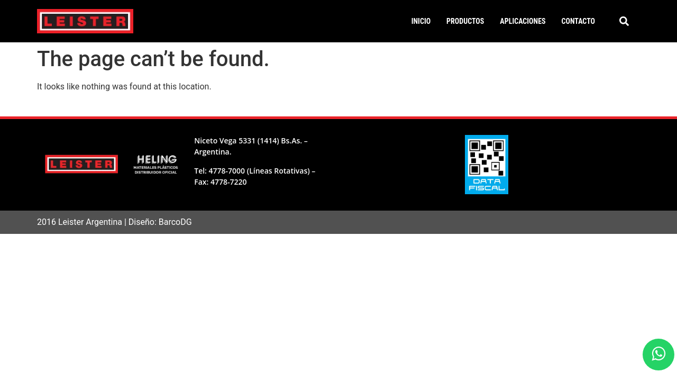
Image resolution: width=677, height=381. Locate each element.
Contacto (578, 21)
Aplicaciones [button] (522, 21)
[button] (624, 21)
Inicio (421, 21)
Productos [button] (465, 21)
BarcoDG (175, 222)
